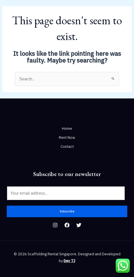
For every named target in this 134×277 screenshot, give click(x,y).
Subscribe (67, 211)
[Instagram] (55, 225)
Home (67, 128)
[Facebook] (67, 225)
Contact (67, 146)
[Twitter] (78, 225)
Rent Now (67, 137)
